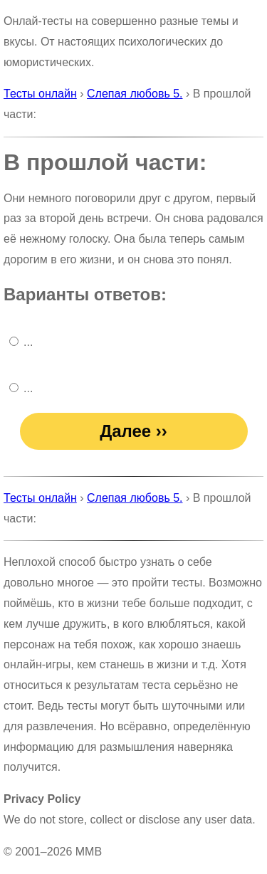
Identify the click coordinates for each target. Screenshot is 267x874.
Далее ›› (133, 431)
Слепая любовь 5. (134, 94)
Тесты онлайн (40, 94)
